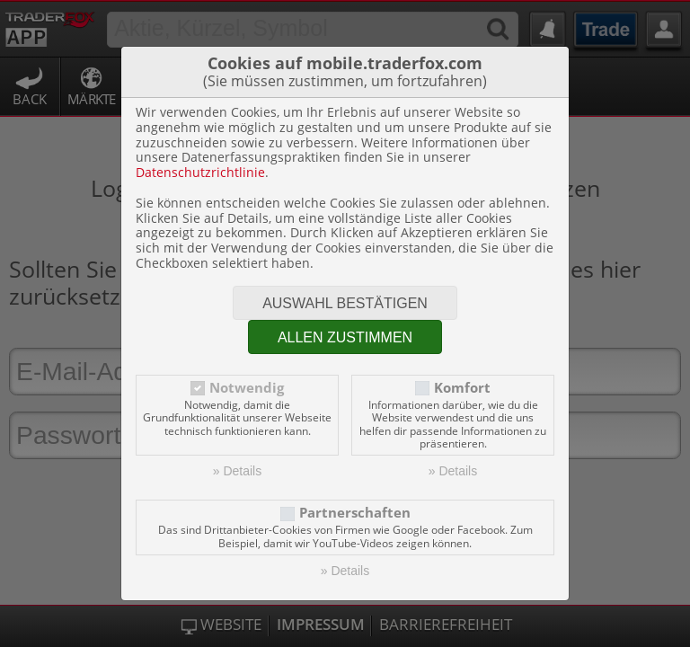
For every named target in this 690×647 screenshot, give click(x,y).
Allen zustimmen (345, 337)
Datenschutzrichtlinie (200, 172)
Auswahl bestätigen (345, 303)
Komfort (462, 387)
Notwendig (246, 387)
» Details (237, 471)
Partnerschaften (355, 512)
